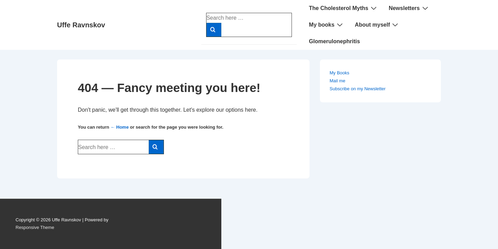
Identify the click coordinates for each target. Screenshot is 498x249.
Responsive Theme (35, 227)
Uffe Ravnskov (81, 25)
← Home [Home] (119, 127)
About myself (377, 24)
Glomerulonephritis (334, 41)
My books (326, 24)
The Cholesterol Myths (343, 8)
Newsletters (409, 8)
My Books (339, 72)
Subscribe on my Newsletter (358, 88)
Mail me (337, 80)
